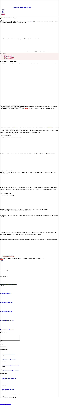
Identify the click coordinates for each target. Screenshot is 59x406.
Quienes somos (4, 398)
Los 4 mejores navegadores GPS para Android (7, 329)
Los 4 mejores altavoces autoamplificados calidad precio (10, 371)
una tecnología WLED (27, 108)
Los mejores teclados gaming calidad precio (7, 255)
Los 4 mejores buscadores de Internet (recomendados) (8, 284)
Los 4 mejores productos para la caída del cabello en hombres (11, 395)
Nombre (1, 342)
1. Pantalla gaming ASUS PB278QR (9, 58)
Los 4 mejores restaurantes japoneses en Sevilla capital (10, 366)
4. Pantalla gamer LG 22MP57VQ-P (9, 56)
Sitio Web (1, 345)
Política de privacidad (3, 405)
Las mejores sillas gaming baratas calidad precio (8, 256)
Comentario (1, 341)
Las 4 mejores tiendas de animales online (8, 390)
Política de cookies (8, 405)
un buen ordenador (30, 21)
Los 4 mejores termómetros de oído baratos (8, 355)
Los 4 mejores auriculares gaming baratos (6, 302)
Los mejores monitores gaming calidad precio (8, 55)
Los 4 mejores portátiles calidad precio (6, 311)
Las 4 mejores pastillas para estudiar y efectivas (9, 379)
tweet (2, 260)
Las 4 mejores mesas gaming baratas (5, 293)
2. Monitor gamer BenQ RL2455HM (9, 57)
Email (1, 344)
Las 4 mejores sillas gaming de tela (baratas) (7, 320)
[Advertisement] (29, 45)
